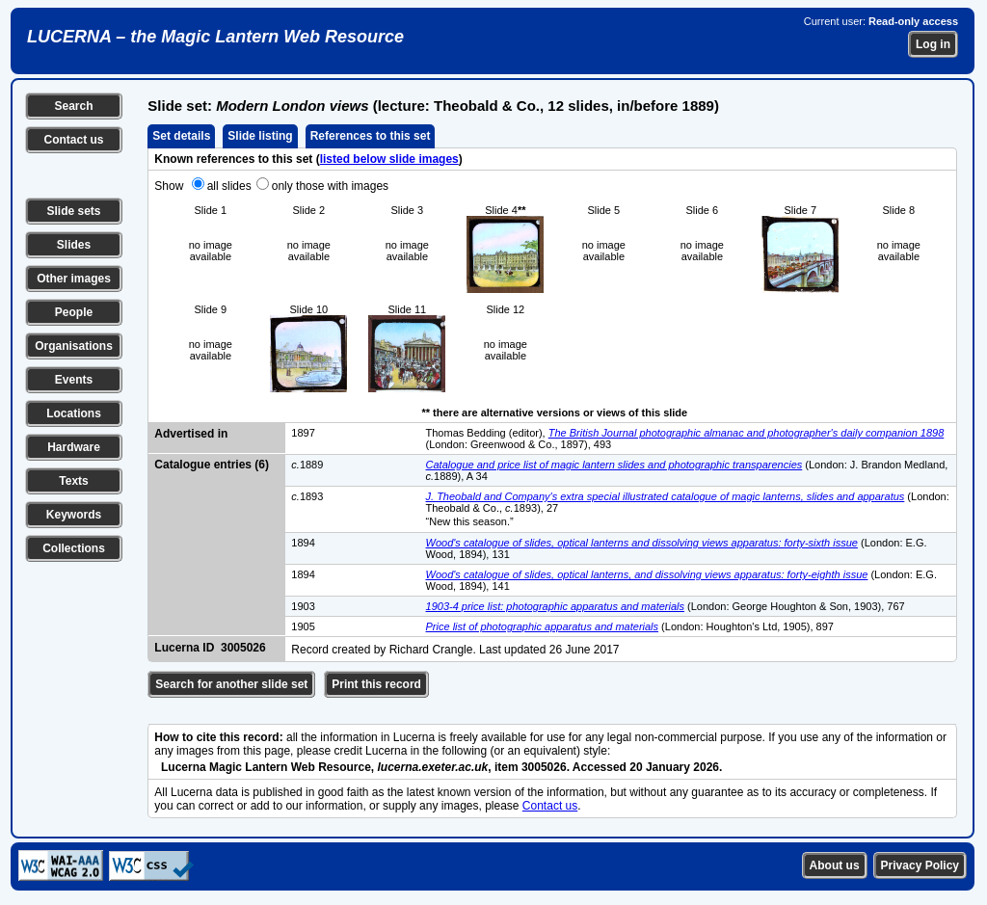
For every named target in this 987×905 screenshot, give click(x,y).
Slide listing (259, 136)
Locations (73, 413)
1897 (302, 433)
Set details (181, 136)
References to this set (370, 136)
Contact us (73, 139)
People (74, 312)
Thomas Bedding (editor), (487, 433)
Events (74, 379)
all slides (229, 186)
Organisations (74, 346)
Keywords (73, 514)
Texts (73, 481)
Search (73, 106)
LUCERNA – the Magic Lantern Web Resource (215, 36)
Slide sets (73, 211)
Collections (73, 548)
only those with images (330, 186)
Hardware (73, 447)
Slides (74, 245)
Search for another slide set (231, 684)
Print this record (376, 684)
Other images (74, 278)
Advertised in (190, 433)
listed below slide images (389, 159)
